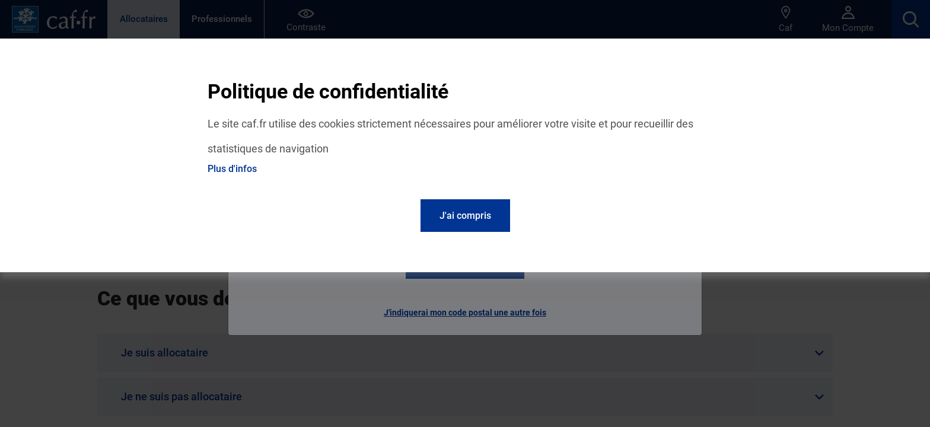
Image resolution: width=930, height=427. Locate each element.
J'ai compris (465, 215)
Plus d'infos (232, 168)
